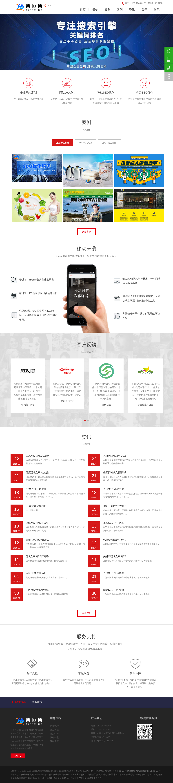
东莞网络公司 (119, 774)
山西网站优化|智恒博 (37, 590)
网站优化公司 (142, 771)
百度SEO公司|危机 (36, 573)
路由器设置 (91, 774)
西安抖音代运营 (41, 774)
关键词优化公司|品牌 (114, 455)
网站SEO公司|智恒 (113, 590)
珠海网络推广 (141, 774)
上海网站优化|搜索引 (37, 522)
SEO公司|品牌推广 (36, 506)
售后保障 (135, 673)
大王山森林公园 (145, 404)
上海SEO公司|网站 (113, 522)
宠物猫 (99, 774)
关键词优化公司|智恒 (114, 556)
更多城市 (37, 702)
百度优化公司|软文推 (37, 472)
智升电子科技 (67, 401)
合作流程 (32, 673)
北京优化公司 (155, 771)
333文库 (83, 778)
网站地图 (100, 771)
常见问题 (83, 673)
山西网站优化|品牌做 (114, 472)
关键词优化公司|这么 (37, 539)
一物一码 (44, 778)
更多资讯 (86, 613)
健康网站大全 (34, 778)
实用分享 (53, 778)
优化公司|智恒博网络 (37, 556)
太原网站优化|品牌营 (37, 455)
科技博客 (75, 774)
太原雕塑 (62, 778)
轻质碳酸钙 (22, 778)
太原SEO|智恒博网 (113, 573)
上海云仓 (97, 778)
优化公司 (123, 771)
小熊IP (82, 774)
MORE (17, 756)
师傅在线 (106, 404)
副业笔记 (130, 774)
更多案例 (86, 231)
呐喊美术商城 (27, 404)
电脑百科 (151, 774)
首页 (83, 9)
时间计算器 (108, 774)
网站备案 (54, 737)
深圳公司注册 (72, 778)
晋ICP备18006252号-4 (85, 771)
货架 (32, 774)
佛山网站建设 (55, 774)
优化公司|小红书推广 (114, 506)
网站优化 (19, 730)
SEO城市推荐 (18, 702)
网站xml (108, 771)
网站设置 (54, 741)
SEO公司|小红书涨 (36, 489)
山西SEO (66, 774)
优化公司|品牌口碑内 (114, 539)
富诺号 (90, 778)
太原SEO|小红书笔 (113, 489)
